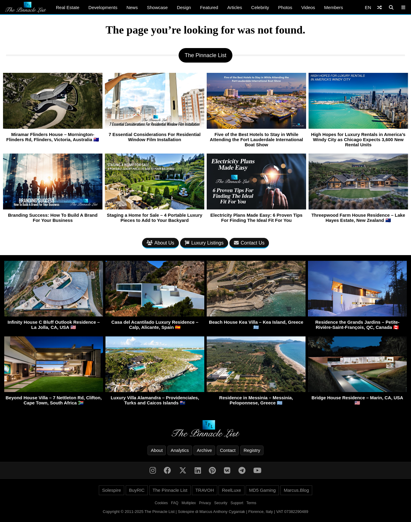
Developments (103, 7)
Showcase (157, 7)
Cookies (161, 503)
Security (220, 503)
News (132, 7)
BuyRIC (137, 490)
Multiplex (189, 503)
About (157, 450)
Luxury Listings (204, 242)
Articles (234, 7)
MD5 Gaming (262, 490)
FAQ (174, 503)
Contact (228, 450)
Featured (209, 7)
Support (237, 503)
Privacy (205, 503)
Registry (252, 450)
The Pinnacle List (170, 490)
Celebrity (260, 7)
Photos (285, 7)
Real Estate (67, 7)
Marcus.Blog (296, 490)
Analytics (180, 450)
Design (184, 7)
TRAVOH (204, 490)
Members (333, 7)
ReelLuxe (231, 490)
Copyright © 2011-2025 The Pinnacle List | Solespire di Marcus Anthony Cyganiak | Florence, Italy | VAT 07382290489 (205, 511)
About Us (160, 242)
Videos (308, 7)
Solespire (111, 490)
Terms (251, 503)
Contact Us (249, 242)
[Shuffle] (379, 7)
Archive (204, 450)
